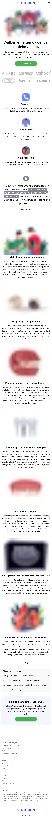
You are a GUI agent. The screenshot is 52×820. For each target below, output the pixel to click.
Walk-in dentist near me (9, 748)
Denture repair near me (9, 753)
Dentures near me (7, 751)
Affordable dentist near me (10, 745)
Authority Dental (7, 763)
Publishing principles (8, 783)
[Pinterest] (29, 815)
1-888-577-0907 (26, 63)
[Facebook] (26, 815)
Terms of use (6, 778)
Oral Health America (8, 766)
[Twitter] (22, 815)
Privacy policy (6, 781)
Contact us (5, 768)
